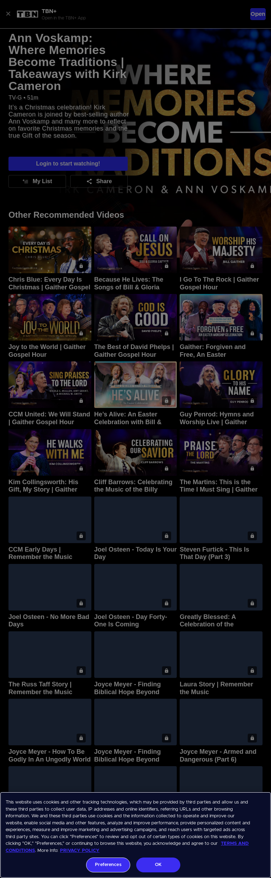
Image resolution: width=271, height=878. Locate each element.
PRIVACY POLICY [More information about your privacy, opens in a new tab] (80, 850)
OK (158, 864)
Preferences (108, 864)
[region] (135, 835)
